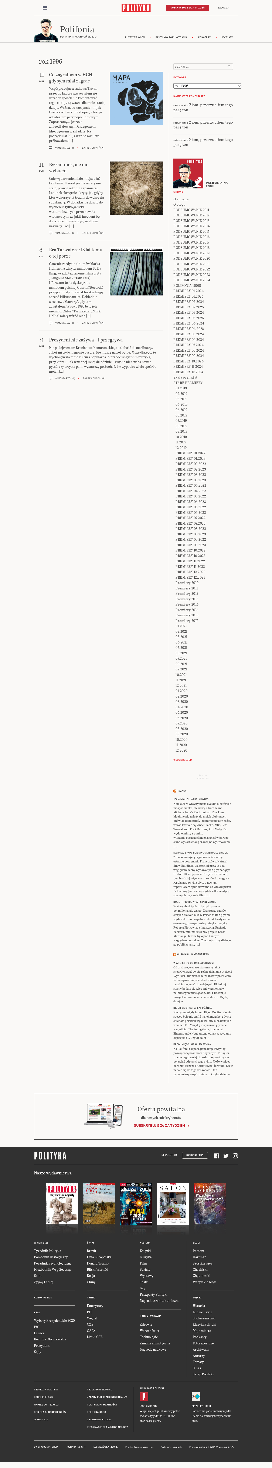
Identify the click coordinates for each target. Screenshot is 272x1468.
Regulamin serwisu (99, 1391)
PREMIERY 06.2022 (191, 508)
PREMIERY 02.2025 (188, 308)
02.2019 (181, 394)
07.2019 (181, 421)
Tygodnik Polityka (47, 1251)
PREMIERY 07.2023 (190, 524)
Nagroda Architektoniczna (159, 1301)
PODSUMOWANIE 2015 (191, 232)
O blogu (179, 205)
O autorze (181, 200)
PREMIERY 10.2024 (188, 362)
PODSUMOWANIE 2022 (191, 270)
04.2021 (182, 643)
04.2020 (182, 708)
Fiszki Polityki (201, 1407)
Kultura (145, 1244)
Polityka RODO (96, 1413)
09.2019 (181, 432)
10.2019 (181, 438)
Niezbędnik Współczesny (52, 1270)
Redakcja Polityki (46, 1391)
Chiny (91, 1283)
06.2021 (181, 654)
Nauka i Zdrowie (150, 1317)
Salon (38, 1276)
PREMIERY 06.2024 (188, 340)
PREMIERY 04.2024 (188, 324)
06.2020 (182, 719)
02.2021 (181, 632)
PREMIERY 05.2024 (188, 335)
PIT (89, 1313)
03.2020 (182, 702)
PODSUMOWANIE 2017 (191, 243)
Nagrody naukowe (153, 1350)
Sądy (37, 1352)
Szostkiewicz (202, 1264)
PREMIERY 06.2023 (191, 513)
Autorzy (199, 1356)
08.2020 (182, 729)
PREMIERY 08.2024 (188, 351)
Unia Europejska (99, 1258)
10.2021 (181, 675)
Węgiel (92, 1319)
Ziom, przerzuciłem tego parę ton (203, 108)
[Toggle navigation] (45, 8)
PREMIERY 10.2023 (190, 556)
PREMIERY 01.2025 (188, 297)
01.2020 (182, 691)
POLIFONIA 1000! (187, 286)
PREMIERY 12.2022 (190, 573)
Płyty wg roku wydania (171, 38)
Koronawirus (43, 1299)
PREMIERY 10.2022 (190, 551)
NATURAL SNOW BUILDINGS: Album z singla (200, 854)
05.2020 (182, 713)
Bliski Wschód (97, 1270)
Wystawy (146, 1276)
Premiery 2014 (187, 605)
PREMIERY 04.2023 (191, 492)
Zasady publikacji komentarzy (107, 1398)
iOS (142, 1407)
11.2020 (181, 746)
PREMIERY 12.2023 (190, 578)
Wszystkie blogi (204, 1283)
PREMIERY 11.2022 (190, 562)
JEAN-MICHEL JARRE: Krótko (191, 800)
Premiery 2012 (187, 594)
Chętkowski (201, 1276)
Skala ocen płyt (185, 378)
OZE (90, 1325)
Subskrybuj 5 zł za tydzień (159, 1127)
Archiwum (201, 1350)
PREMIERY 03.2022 (191, 475)
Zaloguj (223, 7)
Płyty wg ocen (135, 38)
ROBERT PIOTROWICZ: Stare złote (194, 903)
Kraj (37, 1313)
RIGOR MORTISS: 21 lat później (192, 1009)
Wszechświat (149, 1331)
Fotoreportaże (203, 1344)
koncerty (204, 38)
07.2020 (182, 724)
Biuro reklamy (43, 1398)
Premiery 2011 (187, 589)
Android (151, 1407)
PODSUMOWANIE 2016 (191, 237)
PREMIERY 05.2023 (191, 502)
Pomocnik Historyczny (51, 1258)
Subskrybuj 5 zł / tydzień (187, 7)
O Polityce (41, 1421)
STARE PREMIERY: (188, 384)
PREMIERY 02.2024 (188, 302)
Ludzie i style (202, 1313)
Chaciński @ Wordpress (193, 955)
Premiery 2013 (187, 600)
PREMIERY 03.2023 (191, 481)
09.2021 (181, 670)
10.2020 (182, 740)
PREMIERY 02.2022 (191, 464)
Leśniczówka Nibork (106, 1448)
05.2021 (181, 648)
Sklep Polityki (203, 1375)
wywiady (227, 38)
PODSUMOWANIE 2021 (191, 265)
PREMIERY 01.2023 (190, 459)
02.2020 (182, 697)
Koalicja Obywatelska (50, 1340)
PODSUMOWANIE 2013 (191, 221)
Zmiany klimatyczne (155, 1344)
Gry (142, 1289)
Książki (145, 1251)
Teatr (144, 1283)
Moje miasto (202, 1331)
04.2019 (182, 405)
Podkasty (200, 1338)
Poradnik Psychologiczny (52, 1264)
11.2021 (181, 681)
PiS (36, 1328)
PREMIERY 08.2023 (191, 535)
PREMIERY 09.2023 (191, 546)
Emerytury (95, 1306)
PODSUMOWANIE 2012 (191, 216)
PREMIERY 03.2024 (188, 313)
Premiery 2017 (187, 621)
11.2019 (181, 443)
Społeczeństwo (204, 1319)
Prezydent (42, 1346)
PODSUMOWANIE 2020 (191, 259)
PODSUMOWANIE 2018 (191, 248)
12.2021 (181, 686)
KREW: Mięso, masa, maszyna (192, 1045)
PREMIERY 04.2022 (191, 486)
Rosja (91, 1276)
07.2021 (181, 659)
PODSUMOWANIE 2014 (191, 227)
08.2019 (181, 427)
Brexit (91, 1251)
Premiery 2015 (187, 611)
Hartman (199, 1258)
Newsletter (169, 1156)
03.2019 (181, 400)
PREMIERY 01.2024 (188, 292)
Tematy (198, 1363)
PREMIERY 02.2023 (191, 470)
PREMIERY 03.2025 (188, 319)
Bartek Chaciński (93, 149)
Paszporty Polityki (153, 1295)
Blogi (196, 1244)
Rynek (91, 1299)
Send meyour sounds (202, 778)
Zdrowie (146, 1325)
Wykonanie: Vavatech (171, 1448)
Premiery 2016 (187, 616)
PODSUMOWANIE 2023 (191, 275)
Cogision (137, 1448)
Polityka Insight (76, 1448)
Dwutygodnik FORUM (46, 1448)
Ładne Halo (148, 1448)
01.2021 (181, 627)
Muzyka (146, 1258)
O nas (197, 1369)
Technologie (149, 1338)
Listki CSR (94, 1338)
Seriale (145, 1270)
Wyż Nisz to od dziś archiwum (193, 964)
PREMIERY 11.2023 (190, 567)
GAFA (91, 1331)
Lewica (39, 1334)
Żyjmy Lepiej (43, 1283)
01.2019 (181, 389)
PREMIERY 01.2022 (190, 454)
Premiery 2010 (187, 583)
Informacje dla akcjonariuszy (107, 1428)
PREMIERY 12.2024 (188, 373)
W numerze (41, 1244)
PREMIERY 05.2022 (191, 497)
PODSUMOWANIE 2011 (191, 211)
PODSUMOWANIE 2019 (191, 254)
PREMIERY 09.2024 (188, 356)
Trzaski (182, 792)
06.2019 (181, 416)
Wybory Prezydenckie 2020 (54, 1321)
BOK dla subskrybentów (50, 1413)
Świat (90, 1244)
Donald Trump (98, 1264)
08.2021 (181, 665)
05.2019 (181, 410)
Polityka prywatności (102, 1406)
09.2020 (182, 735)
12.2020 (181, 751)
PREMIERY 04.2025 (188, 329)
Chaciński (200, 1270)
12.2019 (181, 448)
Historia (199, 1306)
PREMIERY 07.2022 (190, 519)
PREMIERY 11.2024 (188, 367)
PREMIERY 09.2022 (191, 540)
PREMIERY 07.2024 (188, 346)
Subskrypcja (195, 1156)
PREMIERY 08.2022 (191, 529)
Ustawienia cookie (99, 1421)
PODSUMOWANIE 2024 (191, 281)
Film (143, 1264)
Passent (198, 1251)
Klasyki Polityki (204, 1325)
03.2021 (181, 637)
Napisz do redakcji (46, 1406)
